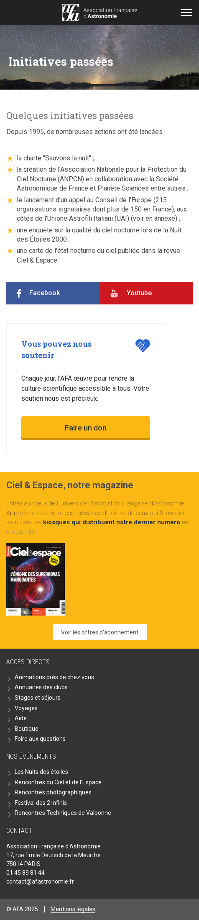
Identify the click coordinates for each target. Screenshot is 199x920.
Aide (21, 718)
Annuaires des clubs (41, 687)
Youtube (139, 293)
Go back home (99, 12)
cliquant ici (20, 532)
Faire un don (86, 427)
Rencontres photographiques (53, 792)
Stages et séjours (38, 697)
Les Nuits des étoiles (41, 771)
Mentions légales (73, 909)
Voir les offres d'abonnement (99, 632)
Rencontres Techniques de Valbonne (63, 812)
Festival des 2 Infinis (41, 802)
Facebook (44, 293)
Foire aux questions (40, 738)
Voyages (26, 708)
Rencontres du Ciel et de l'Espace (58, 782)
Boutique (26, 728)
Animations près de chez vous (54, 677)
